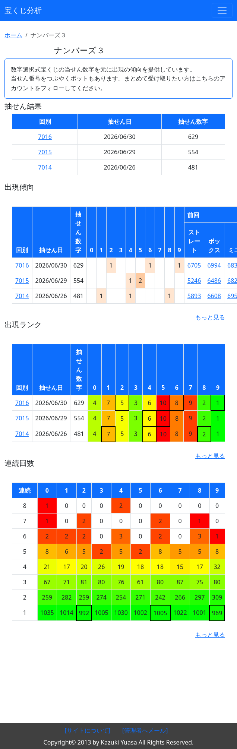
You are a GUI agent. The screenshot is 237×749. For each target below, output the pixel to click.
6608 (214, 296)
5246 (194, 280)
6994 (214, 265)
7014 (45, 167)
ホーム (13, 35)
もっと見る (210, 317)
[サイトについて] (87, 730)
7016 (45, 137)
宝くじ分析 (23, 10)
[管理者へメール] (145, 730)
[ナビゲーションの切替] (222, 10)
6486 (214, 280)
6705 (194, 265)
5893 (194, 296)
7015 (45, 152)
